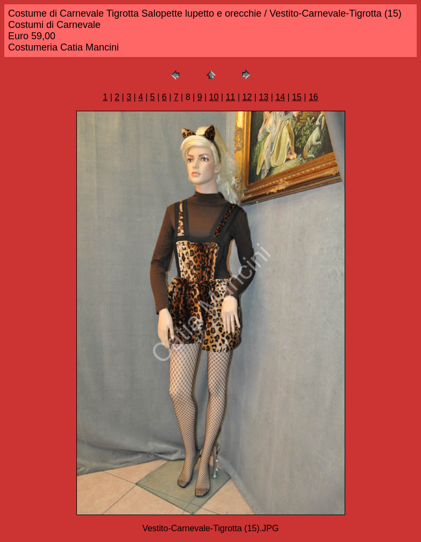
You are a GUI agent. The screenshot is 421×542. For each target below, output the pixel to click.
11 (231, 97)
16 (313, 97)
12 (247, 97)
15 (297, 97)
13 (263, 97)
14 (280, 97)
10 (214, 97)
